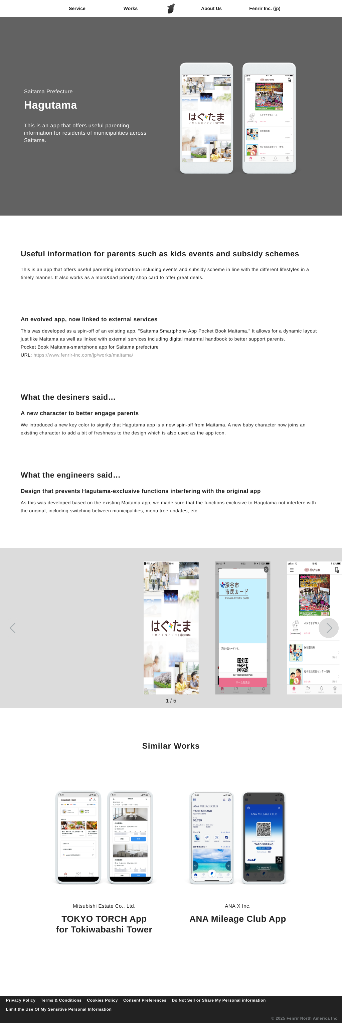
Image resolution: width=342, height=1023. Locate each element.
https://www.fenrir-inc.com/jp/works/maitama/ (83, 355)
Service (77, 8)
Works (131, 8)
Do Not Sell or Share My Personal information (219, 1000)
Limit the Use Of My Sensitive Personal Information (59, 1009)
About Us (211, 8)
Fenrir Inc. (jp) (264, 8)
